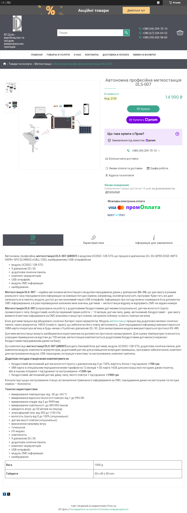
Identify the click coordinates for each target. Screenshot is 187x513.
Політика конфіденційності (113, 509)
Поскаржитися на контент (83, 509)
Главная (37, 54)
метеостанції (118, 321)
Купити (145, 109)
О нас (77, 54)
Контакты (92, 54)
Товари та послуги (20, 63)
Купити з (145, 120)
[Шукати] (126, 32)
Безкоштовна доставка (123, 158)
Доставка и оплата (115, 54)
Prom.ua (111, 506)
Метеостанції (43, 63)
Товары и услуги (58, 54)
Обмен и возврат (144, 54)
